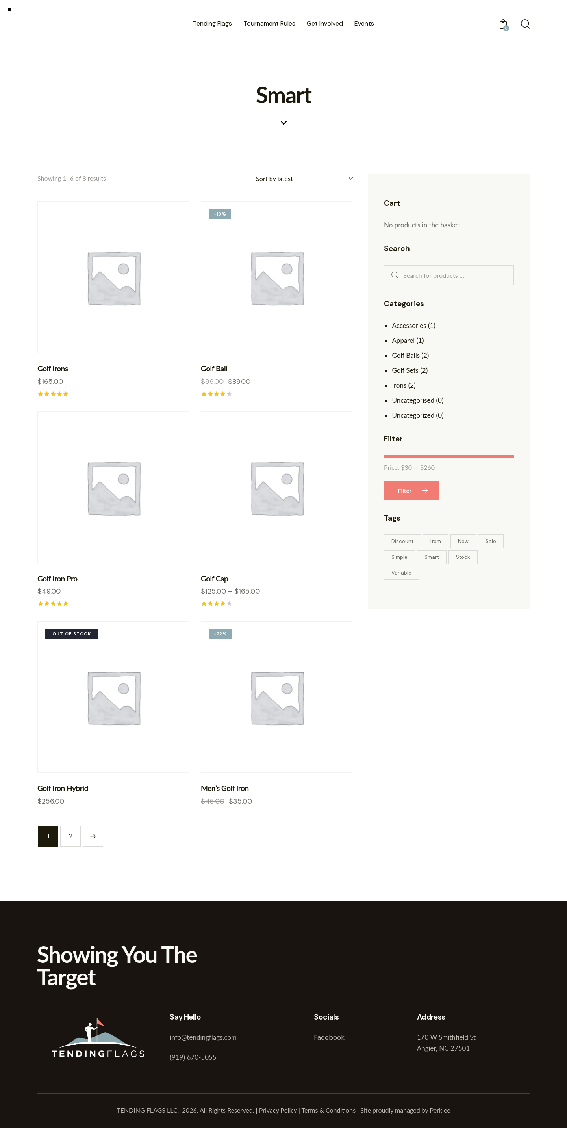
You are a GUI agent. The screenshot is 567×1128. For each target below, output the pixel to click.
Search (393, 275)
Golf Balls (406, 355)
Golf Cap (214, 578)
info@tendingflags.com (203, 1037)
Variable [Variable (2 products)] (401, 573)
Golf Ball (214, 368)
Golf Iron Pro (57, 578)
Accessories (409, 325)
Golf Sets (405, 370)
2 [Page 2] (70, 836)
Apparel (403, 340)
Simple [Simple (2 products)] (399, 557)
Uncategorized (413, 415)
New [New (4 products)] (463, 541)
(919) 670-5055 (193, 1057)
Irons (399, 385)
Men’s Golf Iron (225, 788)
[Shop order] (304, 178)
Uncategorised (413, 400)
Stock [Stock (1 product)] (463, 557)
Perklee (440, 1110)
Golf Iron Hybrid (62, 788)
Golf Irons (52, 368)
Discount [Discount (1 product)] (402, 541)
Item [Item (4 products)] (435, 541)
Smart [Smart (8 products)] (431, 557)
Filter (404, 490)
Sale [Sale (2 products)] (490, 541)
